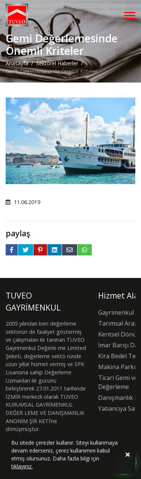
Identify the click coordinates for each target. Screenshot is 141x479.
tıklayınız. (22, 467)
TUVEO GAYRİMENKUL (33, 301)
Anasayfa (17, 63)
